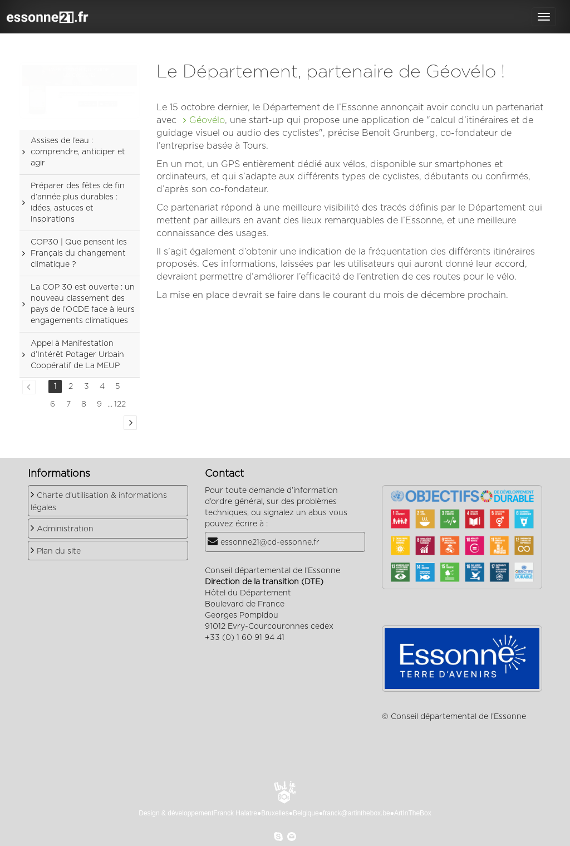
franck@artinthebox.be (356, 813)
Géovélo (207, 120)
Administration (65, 529)
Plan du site (59, 551)
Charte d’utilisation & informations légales (99, 502)
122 (120, 404)
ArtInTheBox (412, 813)
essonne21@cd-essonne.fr (270, 542)
